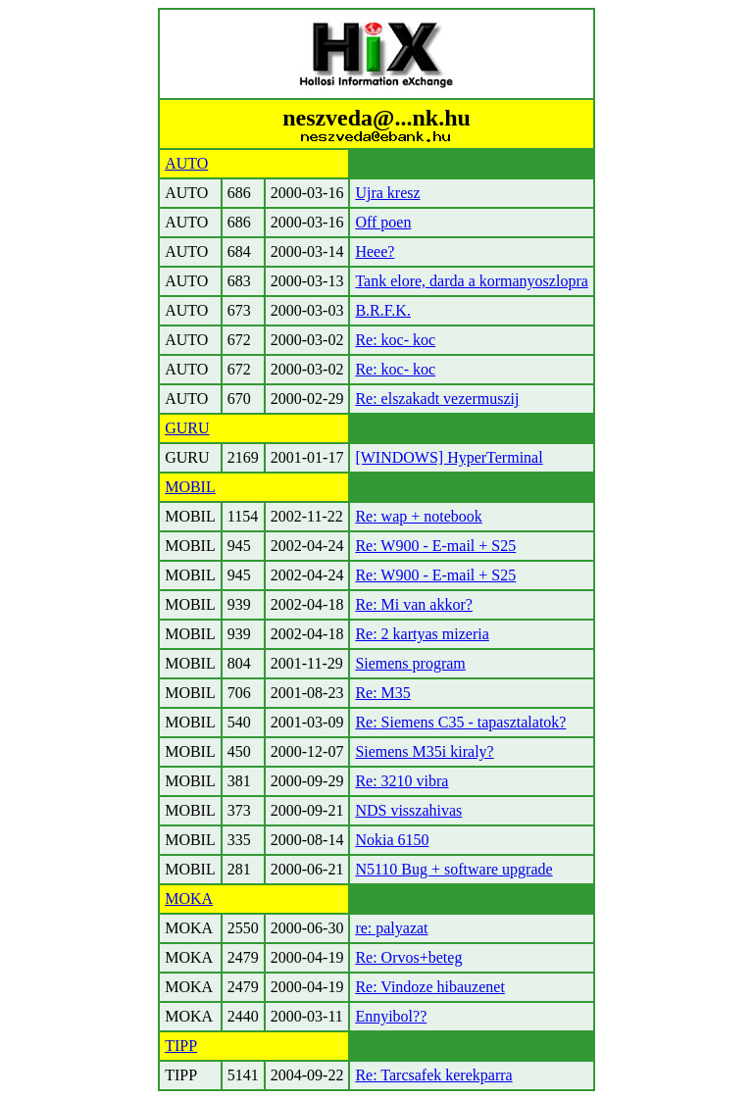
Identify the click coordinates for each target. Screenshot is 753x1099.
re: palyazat (391, 928)
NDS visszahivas (408, 810)
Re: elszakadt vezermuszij (437, 398)
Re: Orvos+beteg (408, 957)
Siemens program (410, 663)
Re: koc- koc (395, 339)
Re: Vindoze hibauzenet (429, 986)
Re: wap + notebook (418, 516)
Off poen (383, 222)
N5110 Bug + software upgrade (453, 869)
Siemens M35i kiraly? (424, 751)
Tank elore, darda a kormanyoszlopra (471, 281)
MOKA (189, 898)
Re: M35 (382, 692)
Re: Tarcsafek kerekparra (433, 1075)
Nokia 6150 (391, 839)
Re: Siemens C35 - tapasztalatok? (460, 722)
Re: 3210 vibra (401, 781)
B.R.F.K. (383, 310)
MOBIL (190, 486)
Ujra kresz (387, 192)
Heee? (374, 251)
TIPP (181, 1045)
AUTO (186, 163)
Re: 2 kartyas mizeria (421, 633)
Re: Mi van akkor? (414, 604)
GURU (187, 428)
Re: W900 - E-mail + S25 (435, 545)
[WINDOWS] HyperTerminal (448, 457)
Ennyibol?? (391, 1016)
